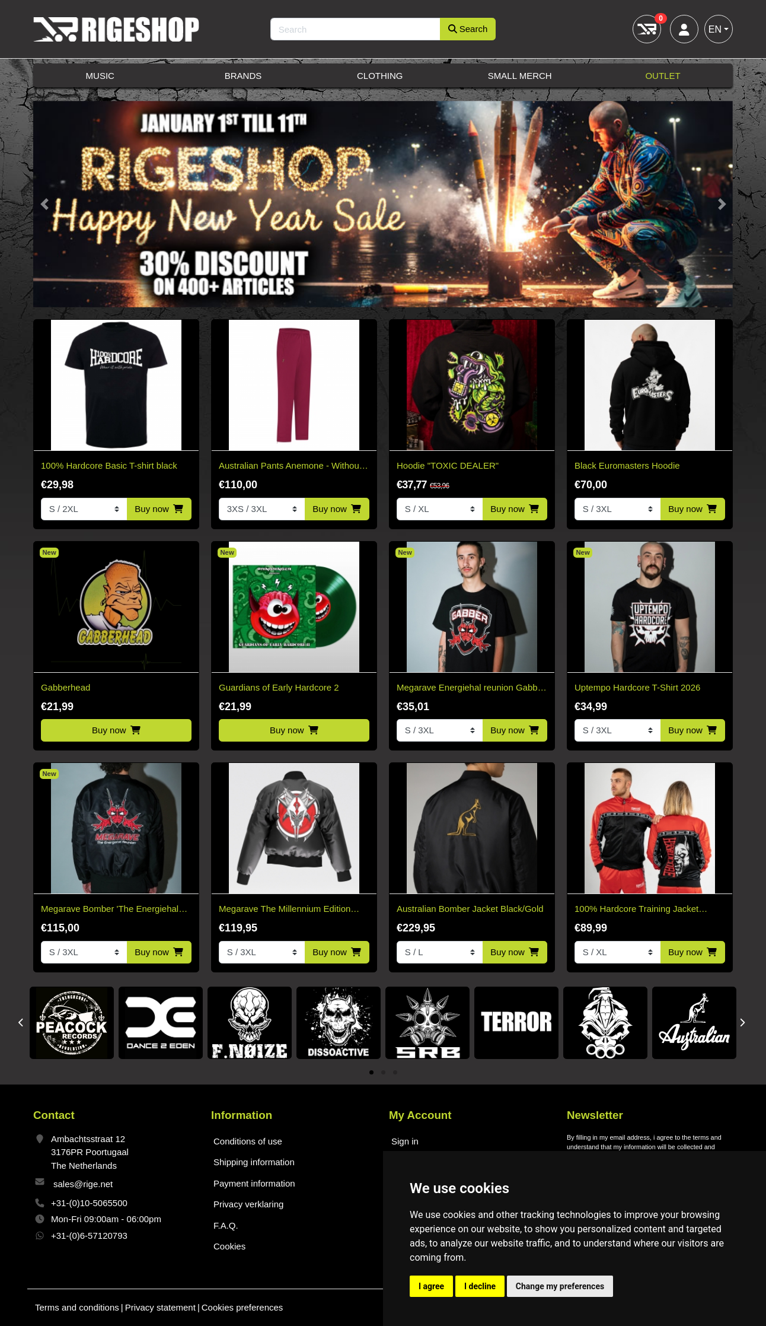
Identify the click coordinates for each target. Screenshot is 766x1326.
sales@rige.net (83, 1184)
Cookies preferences (242, 1307)
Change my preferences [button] (560, 1286)
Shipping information (254, 1162)
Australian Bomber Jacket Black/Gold (470, 909)
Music (100, 76)
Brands (243, 76)
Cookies (229, 1246)
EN (715, 29)
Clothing (380, 76)
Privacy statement (160, 1307)
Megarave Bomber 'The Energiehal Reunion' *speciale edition (109, 910)
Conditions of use (247, 1141)
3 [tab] (395, 1072)
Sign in (405, 1141)
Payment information (254, 1183)
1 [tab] (371, 1072)
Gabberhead (65, 687)
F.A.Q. (225, 1225)
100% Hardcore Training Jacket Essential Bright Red (636, 910)
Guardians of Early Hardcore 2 (279, 687)
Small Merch (520, 76)
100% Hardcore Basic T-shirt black (109, 465)
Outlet (662, 76)
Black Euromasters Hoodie (627, 465)
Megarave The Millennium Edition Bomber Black (284, 910)
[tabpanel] (71, 1022)
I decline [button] (480, 1286)
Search (468, 29)
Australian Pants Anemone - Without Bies (290, 466)
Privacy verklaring (248, 1204)
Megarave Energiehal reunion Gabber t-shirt (471, 688)
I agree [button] (431, 1286)
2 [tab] (383, 1072)
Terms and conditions (77, 1307)
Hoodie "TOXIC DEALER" (448, 465)
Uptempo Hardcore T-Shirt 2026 (637, 687)
